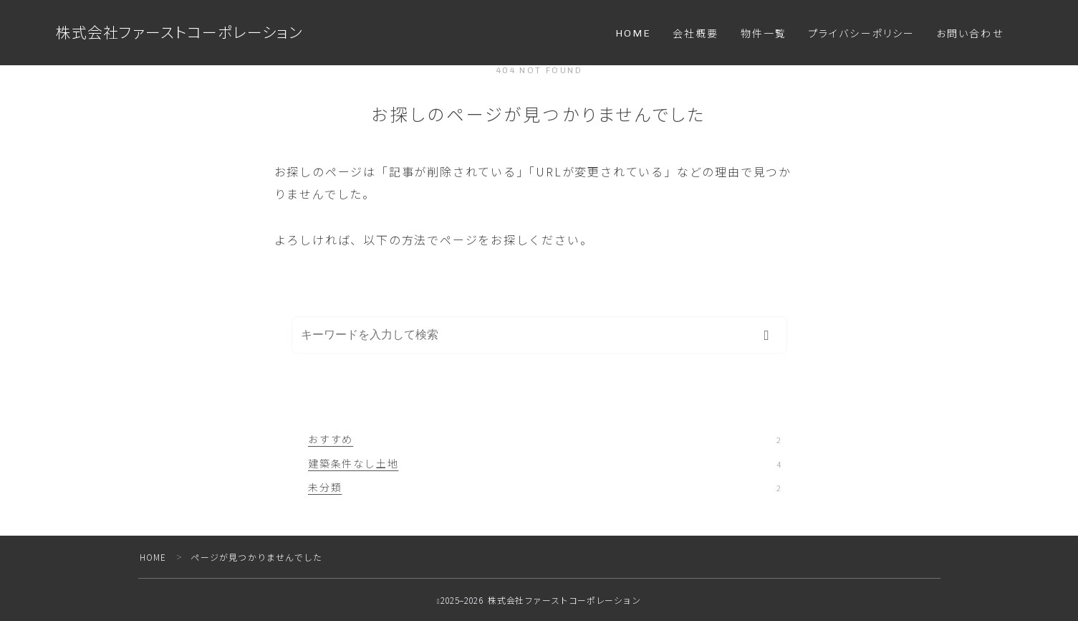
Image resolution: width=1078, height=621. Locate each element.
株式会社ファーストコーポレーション (179, 32)
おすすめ (544, 439)
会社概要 (695, 34)
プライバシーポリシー (861, 34)
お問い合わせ (970, 34)
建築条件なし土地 (544, 463)
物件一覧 (763, 34)
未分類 (544, 487)
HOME (633, 33)
